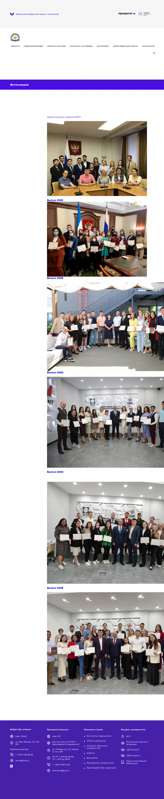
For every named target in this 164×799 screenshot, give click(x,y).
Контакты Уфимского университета (97, 747)
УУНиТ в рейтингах (96, 741)
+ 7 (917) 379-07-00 (61, 764)
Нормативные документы (125, 46)
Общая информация (33, 46)
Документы (92, 758)
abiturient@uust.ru (61, 770)
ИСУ (128, 736)
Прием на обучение (56, 46)
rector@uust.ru (22, 760)
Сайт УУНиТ (21, 736)
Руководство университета (100, 763)
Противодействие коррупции (101, 768)
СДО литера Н (133, 755)
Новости (15, 46)
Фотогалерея (148, 46)
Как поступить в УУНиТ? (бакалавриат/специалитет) (65, 743)
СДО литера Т (133, 749)
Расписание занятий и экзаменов (137, 743)
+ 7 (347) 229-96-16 (24, 754)
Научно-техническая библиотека (136, 762)
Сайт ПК (56, 736)
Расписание (103, 46)
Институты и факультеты (99, 736)
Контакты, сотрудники (81, 46)
